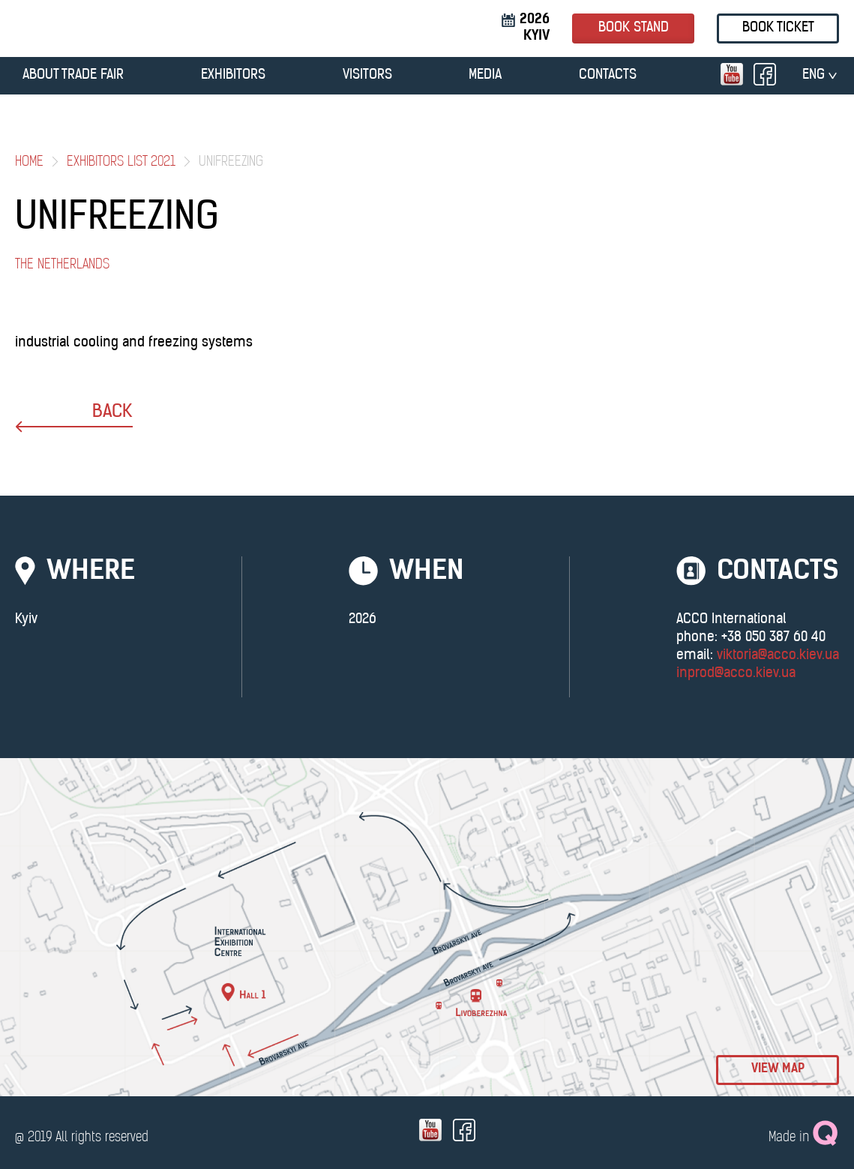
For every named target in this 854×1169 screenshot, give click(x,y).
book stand (633, 28)
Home (29, 162)
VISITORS (367, 75)
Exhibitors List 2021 (121, 162)
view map (778, 1069)
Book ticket (778, 28)
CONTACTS (608, 75)
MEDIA (485, 75)
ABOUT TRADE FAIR (73, 75)
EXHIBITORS (233, 75)
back (74, 418)
